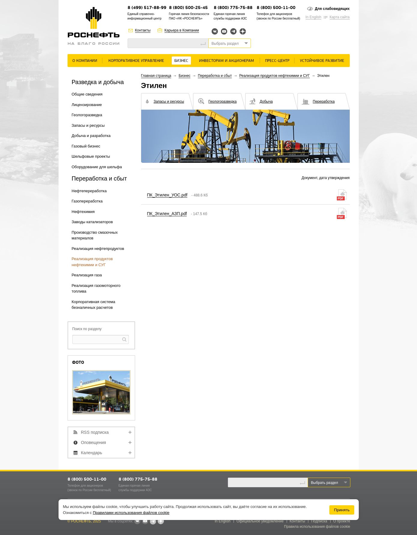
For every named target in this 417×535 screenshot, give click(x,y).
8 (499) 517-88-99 (147, 8)
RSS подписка (95, 432)
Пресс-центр (277, 61)
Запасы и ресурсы (88, 125)
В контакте (137, 521)
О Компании (84, 61)
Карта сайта (340, 17)
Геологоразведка (87, 115)
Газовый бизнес (86, 146)
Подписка (319, 521)
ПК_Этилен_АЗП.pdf (167, 213)
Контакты (143, 30)
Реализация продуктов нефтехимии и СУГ (274, 76)
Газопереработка (87, 201)
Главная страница (156, 76)
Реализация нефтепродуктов (98, 248)
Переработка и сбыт (215, 76)
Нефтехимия (83, 211)
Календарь (91, 452)
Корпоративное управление (136, 61)
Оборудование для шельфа (97, 167)
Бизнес (181, 61)
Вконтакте (215, 31)
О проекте (341, 521)
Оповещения (93, 442)
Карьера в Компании (182, 30)
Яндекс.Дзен (243, 31)
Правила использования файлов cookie (317, 526)
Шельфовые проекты (91, 156)
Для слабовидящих (332, 9)
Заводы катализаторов (92, 222)
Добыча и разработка (91, 135)
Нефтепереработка (89, 191)
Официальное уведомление (260, 521)
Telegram (233, 31)
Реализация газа (87, 275)
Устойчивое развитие (322, 61)
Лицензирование (87, 104)
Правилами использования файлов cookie (131, 512)
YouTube (224, 31)
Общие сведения (87, 94)
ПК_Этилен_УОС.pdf (167, 195)
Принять (341, 510)
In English (314, 17)
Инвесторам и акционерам (226, 61)
